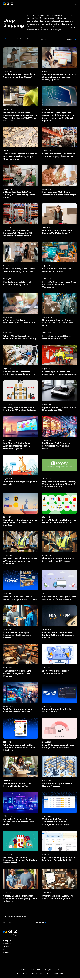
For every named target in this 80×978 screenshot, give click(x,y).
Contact (6, 952)
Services (6, 946)
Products (7, 943)
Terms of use (37, 973)
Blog (5, 949)
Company (7, 940)
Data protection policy (54, 973)
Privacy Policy (22, 973)
